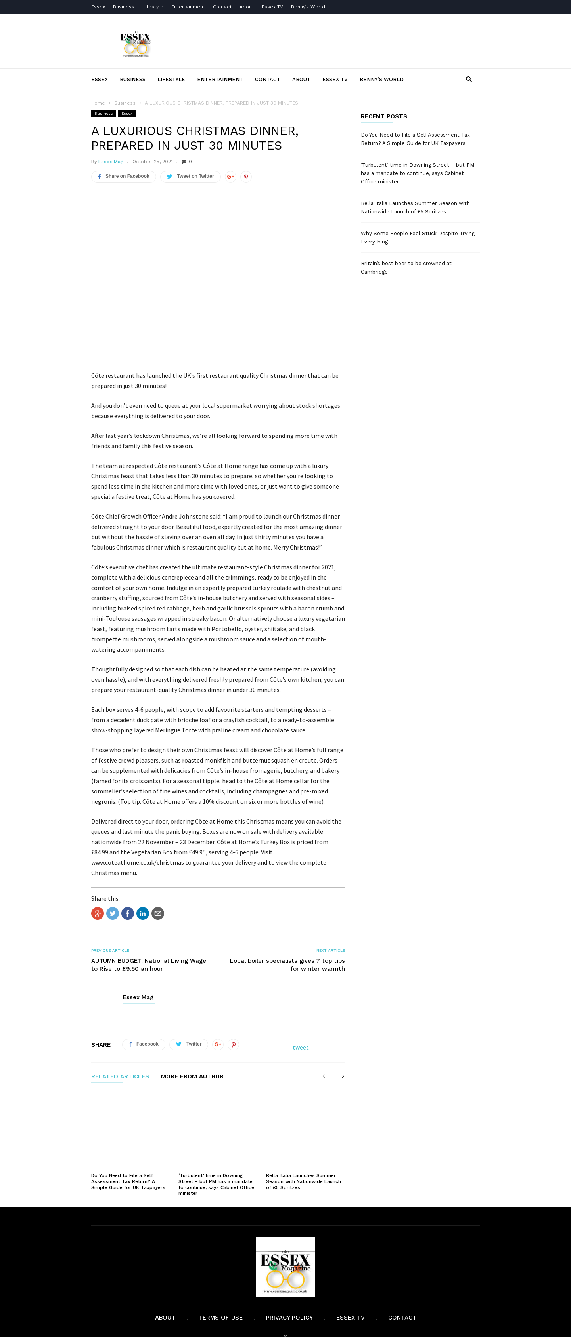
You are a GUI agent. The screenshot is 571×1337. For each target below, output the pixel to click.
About (247, 7)
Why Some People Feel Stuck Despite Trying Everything (418, 237)
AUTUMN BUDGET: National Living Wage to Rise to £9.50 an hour (148, 964)
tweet (301, 1047)
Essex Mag (110, 161)
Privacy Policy (289, 1296)
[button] (469, 79)
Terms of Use (221, 1296)
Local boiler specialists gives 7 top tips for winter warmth (287, 964)
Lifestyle (152, 7)
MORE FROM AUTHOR (192, 1077)
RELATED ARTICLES (120, 1077)
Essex (98, 7)
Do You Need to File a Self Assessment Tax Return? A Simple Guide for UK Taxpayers (128, 1160)
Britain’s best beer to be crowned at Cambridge (406, 268)
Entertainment (188, 7)
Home (98, 103)
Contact (222, 7)
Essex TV (272, 7)
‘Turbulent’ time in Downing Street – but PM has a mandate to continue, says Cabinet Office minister (216, 1163)
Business (123, 7)
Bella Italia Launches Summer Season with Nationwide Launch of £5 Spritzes (303, 1160)
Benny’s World (309, 7)
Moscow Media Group (299, 1325)
